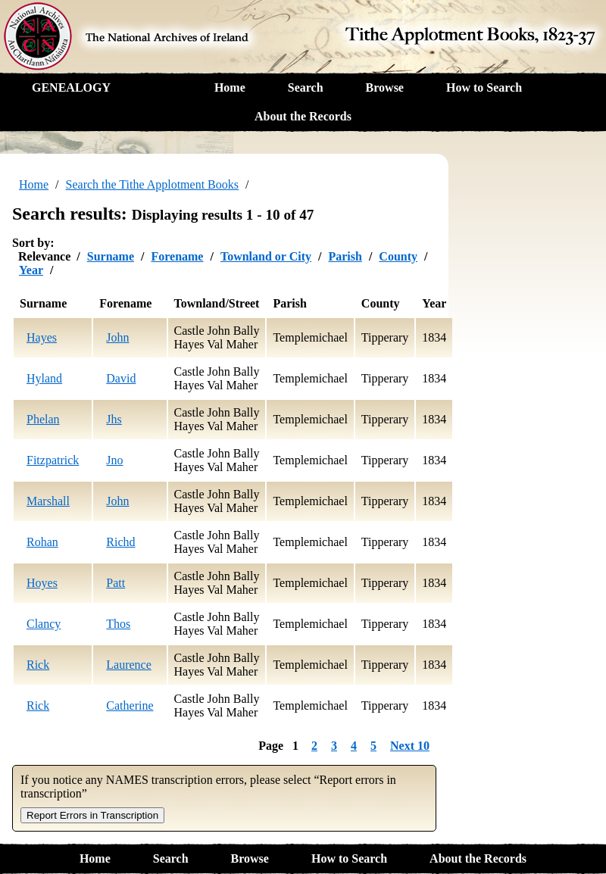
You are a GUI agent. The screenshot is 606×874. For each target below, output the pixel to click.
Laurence (129, 664)
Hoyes (42, 582)
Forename (177, 256)
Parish (344, 256)
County (398, 256)
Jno (114, 460)
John (117, 337)
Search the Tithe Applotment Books (152, 184)
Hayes (42, 337)
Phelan (43, 419)
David (121, 378)
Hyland (44, 378)
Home (229, 87)
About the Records (303, 116)
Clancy (44, 623)
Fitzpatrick (53, 460)
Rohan (42, 541)
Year (31, 270)
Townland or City (265, 256)
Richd (120, 541)
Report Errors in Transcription (92, 815)
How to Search (484, 87)
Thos (118, 623)
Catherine (129, 705)
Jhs (113, 419)
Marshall (48, 501)
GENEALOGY (71, 87)
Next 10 (410, 745)
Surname (110, 256)
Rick (38, 664)
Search (305, 87)
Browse (385, 87)
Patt (115, 582)
